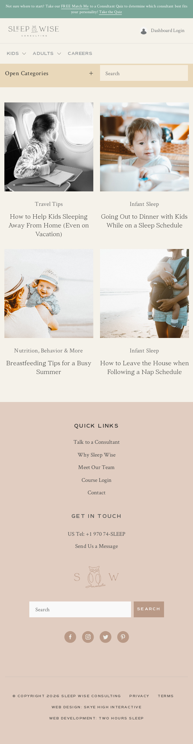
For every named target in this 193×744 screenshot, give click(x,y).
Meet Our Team (96, 467)
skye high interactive (113, 707)
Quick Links (96, 426)
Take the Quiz (110, 11)
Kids (13, 53)
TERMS (166, 696)
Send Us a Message (96, 546)
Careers (80, 53)
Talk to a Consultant (96, 441)
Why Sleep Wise (96, 454)
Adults (43, 53)
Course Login (97, 480)
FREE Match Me (75, 5)
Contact (96, 492)
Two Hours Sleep (121, 718)
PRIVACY (139, 696)
